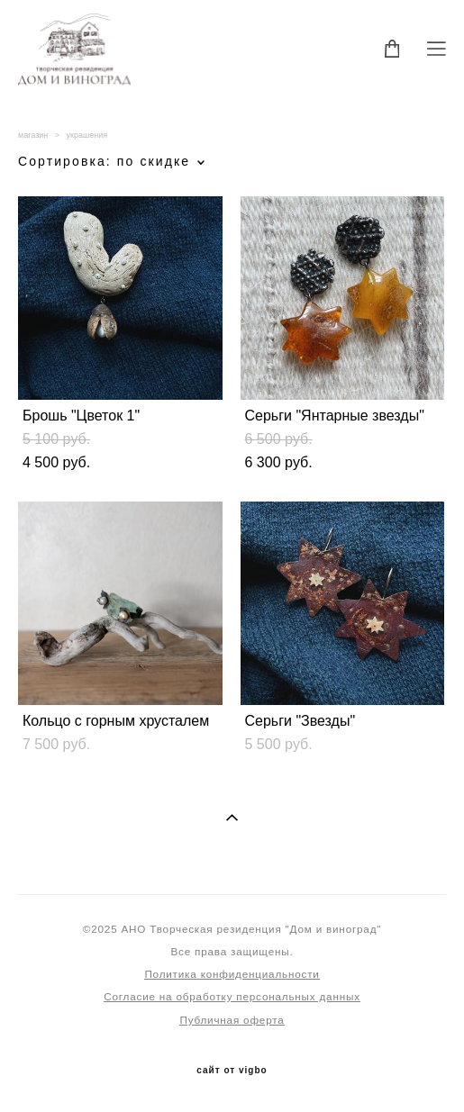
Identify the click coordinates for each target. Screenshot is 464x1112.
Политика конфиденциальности (231, 974)
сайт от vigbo (231, 1070)
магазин (33, 135)
